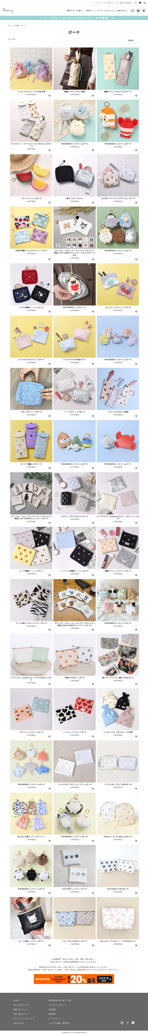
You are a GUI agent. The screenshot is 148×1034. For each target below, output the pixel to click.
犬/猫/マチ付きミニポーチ (74, 676)
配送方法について (20, 1008)
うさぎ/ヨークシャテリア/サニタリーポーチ (118, 197)
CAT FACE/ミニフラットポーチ (74, 888)
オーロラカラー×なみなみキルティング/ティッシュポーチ (118, 516)
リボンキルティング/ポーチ (31, 411)
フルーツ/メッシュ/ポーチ (31, 197)
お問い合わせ (121, 10)
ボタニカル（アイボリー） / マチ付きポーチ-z (118, 940)
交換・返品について (21, 1013)
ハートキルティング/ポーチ (74, 411)
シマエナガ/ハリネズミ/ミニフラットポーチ (74, 783)
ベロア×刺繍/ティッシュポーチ (31, 306)
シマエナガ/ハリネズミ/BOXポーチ (118, 783)
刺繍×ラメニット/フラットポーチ (118, 570)
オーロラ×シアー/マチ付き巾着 (31, 90)
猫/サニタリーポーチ (74, 197)
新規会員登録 (126, 3)
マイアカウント (99, 3)
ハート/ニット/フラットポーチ (75, 731)
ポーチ (23, 25)
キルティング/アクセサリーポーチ (74, 515)
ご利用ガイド (89, 10)
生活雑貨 (16, 25)
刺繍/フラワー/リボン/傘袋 (74, 90)
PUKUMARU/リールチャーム (74, 306)
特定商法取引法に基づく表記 (60, 999)
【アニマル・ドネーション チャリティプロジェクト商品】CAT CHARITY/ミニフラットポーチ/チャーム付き (74, 252)
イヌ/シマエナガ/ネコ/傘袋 (117, 411)
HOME (16, 999)
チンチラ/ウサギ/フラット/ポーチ (31, 358)
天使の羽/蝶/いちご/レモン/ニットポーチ (31, 249)
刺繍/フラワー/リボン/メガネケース (118, 90)
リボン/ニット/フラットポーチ (31, 731)
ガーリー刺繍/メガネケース (31, 463)
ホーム (10, 25)
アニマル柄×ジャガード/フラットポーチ (31, 622)
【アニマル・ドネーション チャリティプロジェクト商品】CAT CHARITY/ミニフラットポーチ (31, 516)
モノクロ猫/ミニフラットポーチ (31, 940)
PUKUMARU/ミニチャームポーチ (74, 143)
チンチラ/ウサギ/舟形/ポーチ (74, 358)
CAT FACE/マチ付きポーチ (118, 888)
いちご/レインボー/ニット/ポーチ (118, 306)
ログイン (112, 3)
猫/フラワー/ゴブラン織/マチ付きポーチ (118, 676)
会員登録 (52, 1013)
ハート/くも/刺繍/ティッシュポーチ (74, 570)
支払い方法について (21, 1004)
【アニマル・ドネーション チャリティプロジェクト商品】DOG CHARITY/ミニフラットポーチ (74, 623)
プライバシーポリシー (57, 1004)
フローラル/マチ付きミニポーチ (74, 940)
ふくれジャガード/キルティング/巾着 (117, 731)
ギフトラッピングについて (105, 10)
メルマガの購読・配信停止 (59, 1022)
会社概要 (52, 1008)
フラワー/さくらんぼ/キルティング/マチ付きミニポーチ (31, 678)
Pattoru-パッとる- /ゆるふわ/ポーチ (118, 836)
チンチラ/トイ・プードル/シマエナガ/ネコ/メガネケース (31, 144)
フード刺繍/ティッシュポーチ (31, 570)
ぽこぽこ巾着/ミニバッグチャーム (31, 836)
